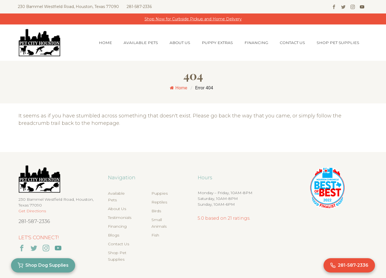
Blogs (113, 235)
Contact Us (292, 42)
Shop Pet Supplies (338, 42)
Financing (256, 42)
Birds (156, 210)
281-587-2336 (139, 6)
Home (105, 42)
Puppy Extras (217, 42)
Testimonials (119, 217)
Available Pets (141, 42)
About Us (180, 42)
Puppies (159, 193)
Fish (155, 235)
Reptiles (159, 202)
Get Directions (32, 210)
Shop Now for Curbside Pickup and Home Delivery (193, 18)
